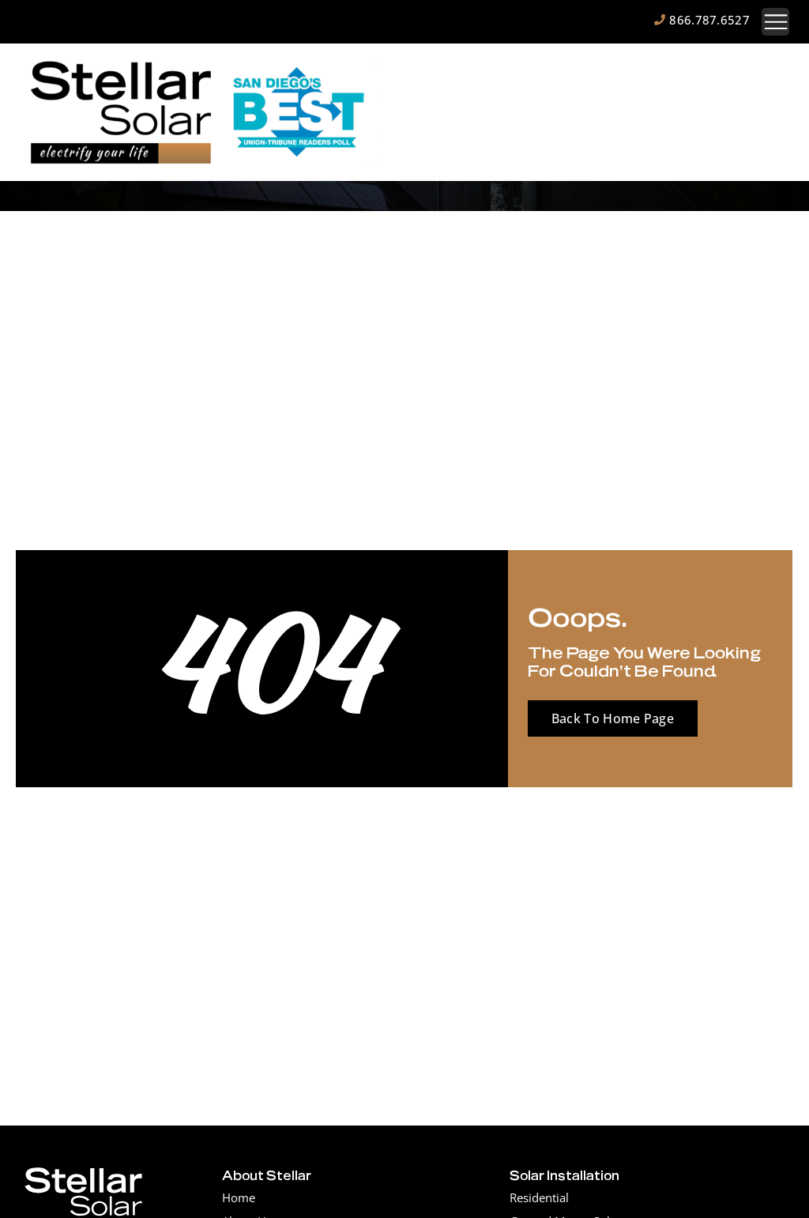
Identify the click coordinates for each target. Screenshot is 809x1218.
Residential (539, 1197)
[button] (775, 22)
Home (238, 1197)
